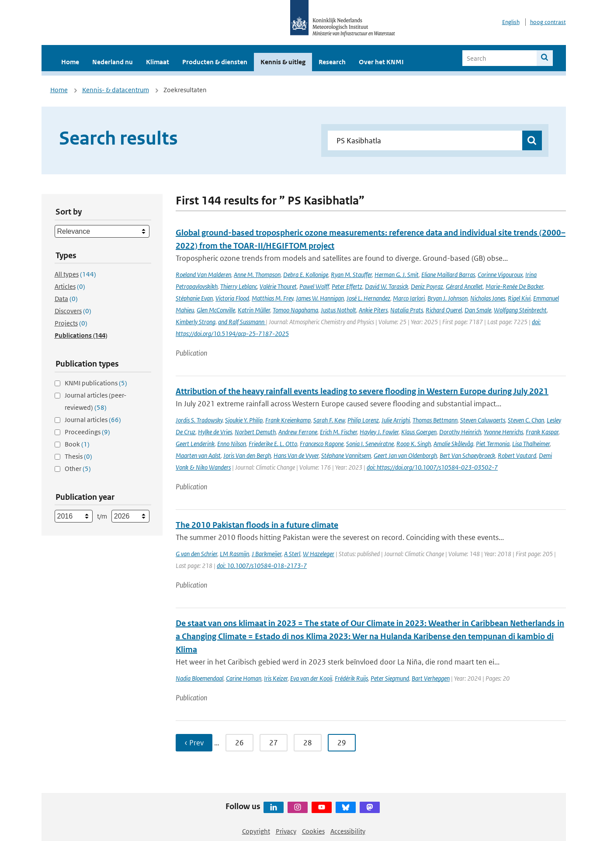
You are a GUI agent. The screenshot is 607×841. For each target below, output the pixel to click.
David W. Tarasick (386, 286)
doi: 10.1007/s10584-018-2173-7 (262, 565)
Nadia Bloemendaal (199, 678)
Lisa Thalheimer (531, 444)
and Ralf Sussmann (242, 322)
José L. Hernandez (368, 298)
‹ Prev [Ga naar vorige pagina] (194, 743)
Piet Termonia (493, 444)
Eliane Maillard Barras (448, 274)
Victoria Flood (232, 298)
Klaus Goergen (419, 432)
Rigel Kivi (519, 298)
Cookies (313, 831)
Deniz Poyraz (427, 286)
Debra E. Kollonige (305, 274)
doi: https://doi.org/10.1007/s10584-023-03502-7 (432, 467)
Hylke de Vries (215, 432)
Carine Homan (243, 678)
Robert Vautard (517, 455)
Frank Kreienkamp (288, 420)
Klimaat (157, 62)
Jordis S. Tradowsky (199, 420)
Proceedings (87, 432)
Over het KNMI (381, 62)
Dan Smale (478, 310)
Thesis (78, 456)
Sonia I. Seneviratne (370, 444)
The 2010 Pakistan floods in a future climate (257, 525)
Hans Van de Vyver (296, 455)
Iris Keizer (276, 678)
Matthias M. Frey (272, 298)
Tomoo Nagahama (295, 310)
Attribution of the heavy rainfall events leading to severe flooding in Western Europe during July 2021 (362, 391)
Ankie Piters (373, 310)
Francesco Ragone (321, 444)
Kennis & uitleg (282, 62)
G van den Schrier (196, 554)
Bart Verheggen (431, 678)
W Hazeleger (318, 554)
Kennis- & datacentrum (115, 90)
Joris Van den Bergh (247, 455)
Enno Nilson (231, 444)
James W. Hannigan (320, 298)
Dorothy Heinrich (460, 432)
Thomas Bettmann (435, 420)
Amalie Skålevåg (453, 444)
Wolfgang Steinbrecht (520, 310)
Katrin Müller (254, 310)
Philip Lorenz (363, 420)
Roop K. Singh (413, 444)
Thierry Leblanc (238, 286)
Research (332, 62)
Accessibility (347, 831)
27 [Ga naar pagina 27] (273, 743)
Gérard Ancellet (464, 286)
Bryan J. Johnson (447, 298)
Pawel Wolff (314, 286)
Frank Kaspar (542, 432)
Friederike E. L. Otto (273, 444)
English (511, 22)
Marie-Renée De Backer (514, 286)
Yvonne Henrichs (503, 432)
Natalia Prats (406, 310)
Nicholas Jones (487, 298)
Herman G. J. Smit (397, 274)
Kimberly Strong (195, 322)
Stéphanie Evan (194, 298)
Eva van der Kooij (311, 678)
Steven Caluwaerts (482, 420)
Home (70, 62)
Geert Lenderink (195, 444)
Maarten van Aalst (198, 455)
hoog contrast (548, 22)
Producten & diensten (214, 62)
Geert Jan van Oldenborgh (405, 455)
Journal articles (93, 419)
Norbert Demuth (255, 432)
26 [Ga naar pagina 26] (239, 743)
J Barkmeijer (266, 554)
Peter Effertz (347, 286)
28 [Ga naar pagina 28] (307, 743)
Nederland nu (112, 62)
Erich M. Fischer (338, 432)
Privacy (286, 831)
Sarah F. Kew (329, 420)
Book (77, 444)
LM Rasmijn (234, 554)
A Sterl (292, 554)
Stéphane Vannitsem (346, 455)
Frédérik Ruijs (351, 678)
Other (78, 468)
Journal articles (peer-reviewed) (95, 401)
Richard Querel (444, 310)
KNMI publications (96, 383)
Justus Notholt (338, 310)
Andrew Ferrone (297, 432)
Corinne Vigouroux (500, 274)
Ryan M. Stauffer (351, 274)
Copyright (256, 831)
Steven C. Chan (526, 420)
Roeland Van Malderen (203, 274)
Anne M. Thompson (257, 274)
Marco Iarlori (409, 298)
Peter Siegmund (390, 678)
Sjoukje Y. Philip (244, 420)
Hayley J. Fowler (379, 432)
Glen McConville (216, 310)
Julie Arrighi (396, 420)
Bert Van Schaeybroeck (467, 455)
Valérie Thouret (278, 286)
